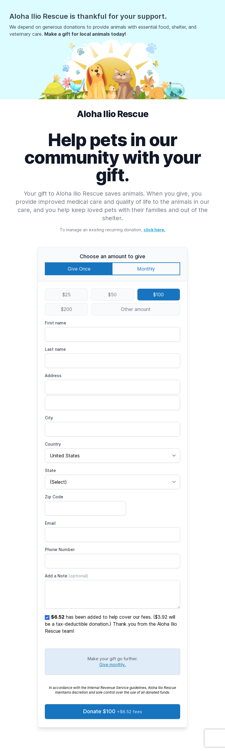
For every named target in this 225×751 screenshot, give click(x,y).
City (49, 417)
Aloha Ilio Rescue (112, 114)
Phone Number (60, 549)
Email (50, 523)
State (50, 470)
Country (53, 444)
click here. (154, 229)
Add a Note (66, 575)
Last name (55, 349)
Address (53, 375)
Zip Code (54, 496)
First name (55, 322)
